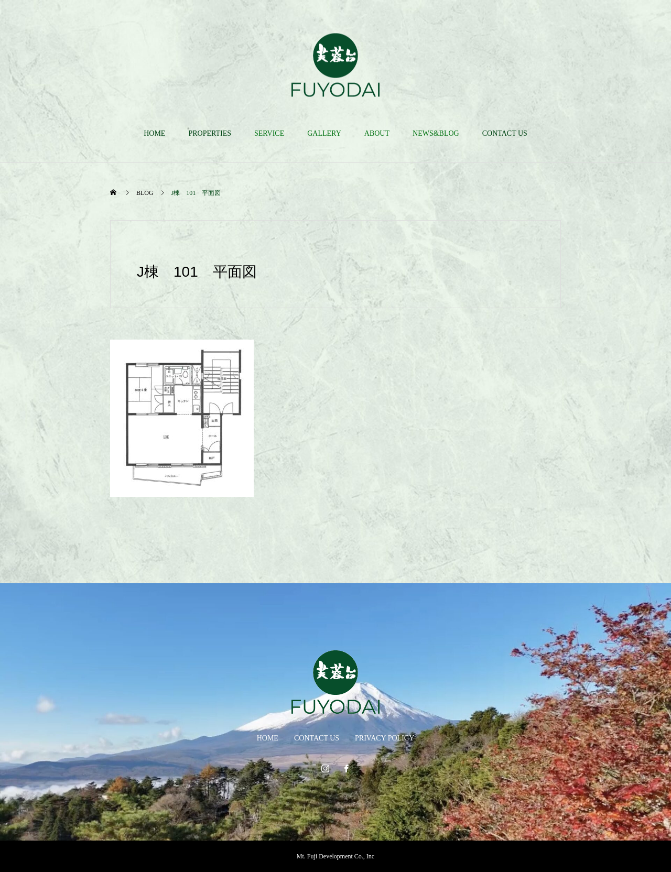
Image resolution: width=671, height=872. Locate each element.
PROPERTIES (209, 133)
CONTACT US (504, 133)
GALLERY (324, 133)
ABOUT (376, 133)
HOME (154, 133)
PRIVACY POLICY (384, 738)
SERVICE (269, 133)
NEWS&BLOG (436, 133)
